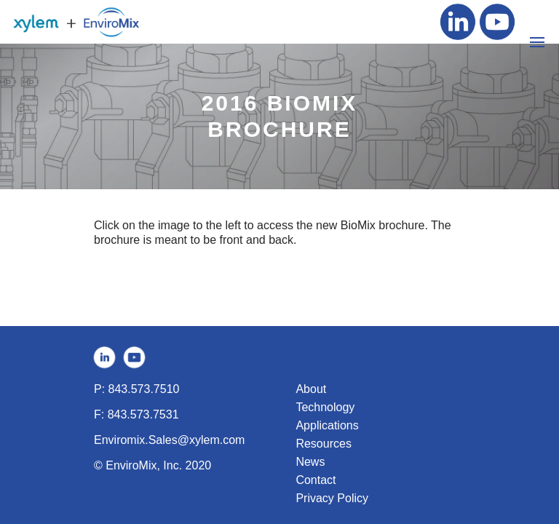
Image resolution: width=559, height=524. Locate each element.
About (311, 389)
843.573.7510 (144, 389)
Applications (327, 425)
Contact (316, 480)
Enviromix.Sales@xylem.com (169, 440)
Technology (325, 407)
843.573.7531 (143, 414)
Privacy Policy (332, 498)
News (310, 462)
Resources (323, 443)
